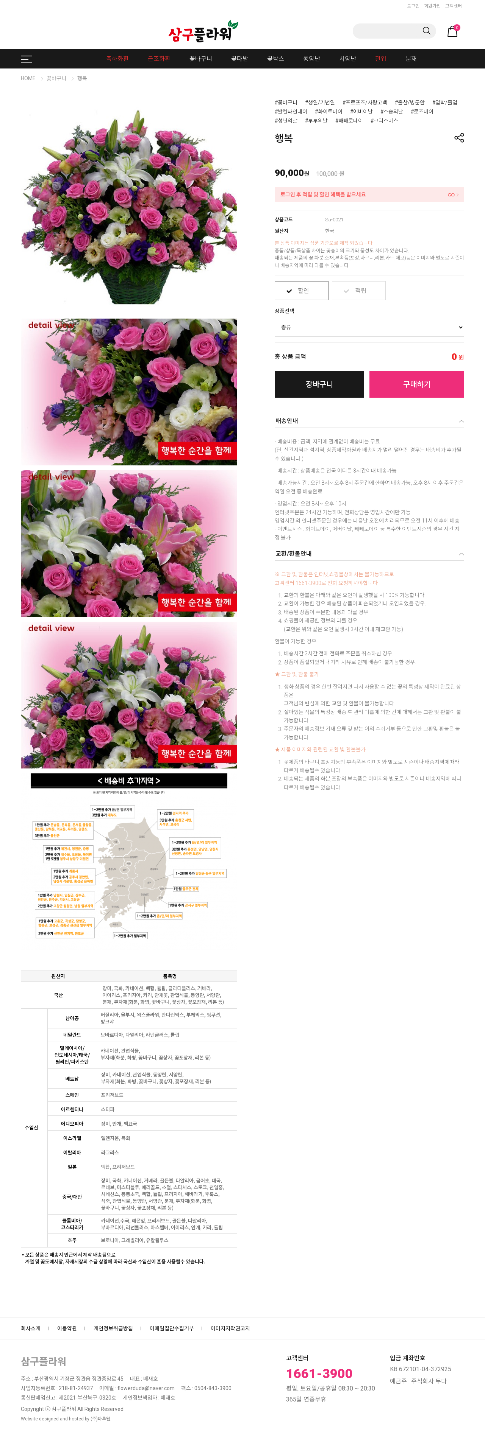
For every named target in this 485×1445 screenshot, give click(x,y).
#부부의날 (316, 121)
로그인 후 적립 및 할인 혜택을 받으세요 (323, 194)
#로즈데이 (422, 112)
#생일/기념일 (320, 103)
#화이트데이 (329, 112)
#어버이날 (361, 112)
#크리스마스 (384, 121)
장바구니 (319, 384)
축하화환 (117, 58)
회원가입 (432, 6)
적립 (360, 288)
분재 (411, 58)
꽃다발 (239, 58)
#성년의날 (286, 121)
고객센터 (453, 6)
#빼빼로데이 (349, 121)
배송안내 (286, 421)
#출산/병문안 (410, 103)
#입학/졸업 (444, 103)
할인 (303, 288)
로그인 (413, 6)
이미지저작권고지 (230, 1328)
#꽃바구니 (286, 103)
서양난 (347, 58)
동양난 (311, 58)
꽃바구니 (200, 58)
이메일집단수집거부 (172, 1328)
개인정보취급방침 (113, 1328)
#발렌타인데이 (291, 112)
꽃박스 (275, 58)
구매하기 (416, 384)
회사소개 (31, 1328)
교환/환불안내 (293, 553)
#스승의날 (391, 112)
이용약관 (67, 1328)
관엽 (380, 58)
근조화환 (159, 58)
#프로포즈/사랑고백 (365, 103)
